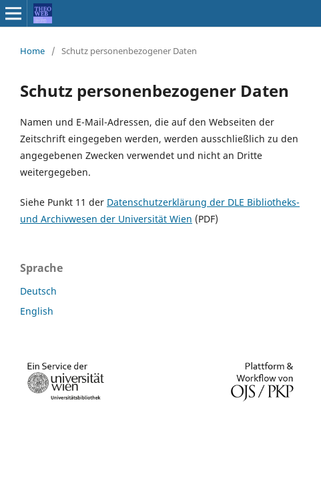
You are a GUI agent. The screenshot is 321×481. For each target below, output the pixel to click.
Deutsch (38, 291)
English (36, 311)
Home (32, 51)
